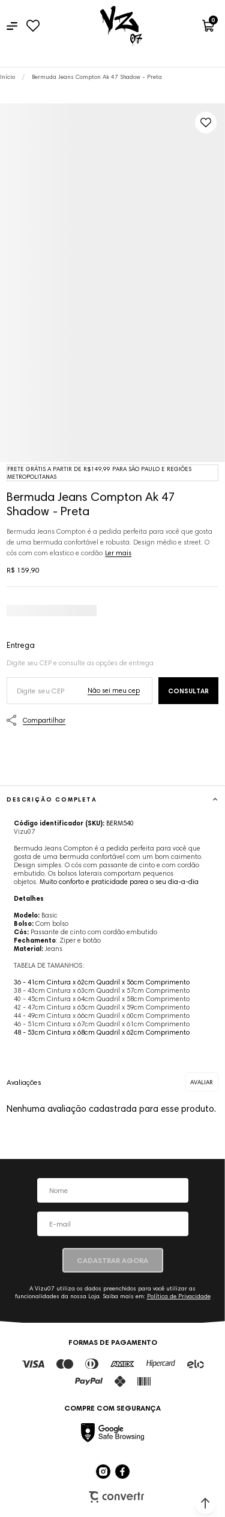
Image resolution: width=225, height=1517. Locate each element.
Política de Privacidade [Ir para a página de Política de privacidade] (179, 1296)
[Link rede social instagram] (103, 1471)
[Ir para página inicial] (7, 77)
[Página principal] (121, 26)
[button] (205, 1503)
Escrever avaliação (201, 1081)
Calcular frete (188, 690)
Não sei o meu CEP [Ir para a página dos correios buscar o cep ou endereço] (114, 690)
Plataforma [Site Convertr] (116, 1497)
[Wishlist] (33, 26)
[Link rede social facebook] (122, 1471)
